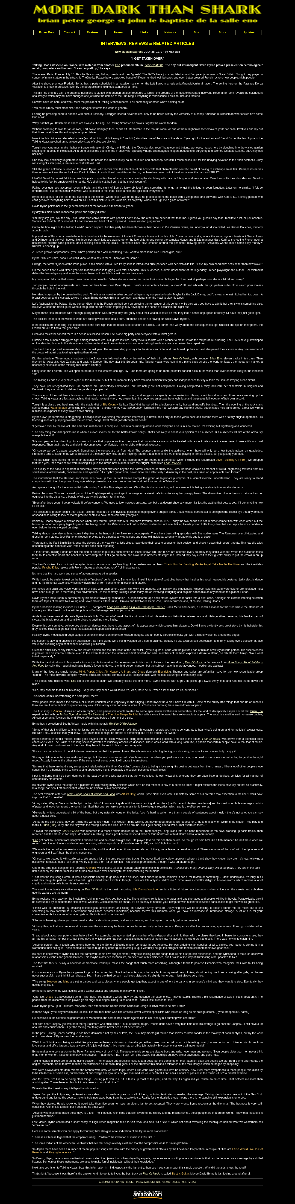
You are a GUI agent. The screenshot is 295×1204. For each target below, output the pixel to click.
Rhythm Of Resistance (123, 723)
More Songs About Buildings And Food (91, 794)
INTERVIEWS (163, 1182)
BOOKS (130, 1182)
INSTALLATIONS (145, 1182)
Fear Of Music (154, 65)
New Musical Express (129, 51)
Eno (117, 65)
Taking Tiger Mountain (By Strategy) (81, 714)
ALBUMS (104, 1182)
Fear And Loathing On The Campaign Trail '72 (136, 607)
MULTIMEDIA (189, 1182)
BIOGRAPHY (117, 1182)
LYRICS (176, 1182)
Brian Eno (215, 358)
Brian (45, 825)
